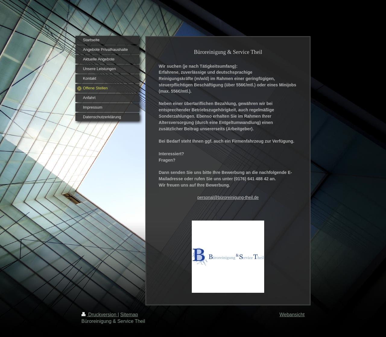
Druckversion (99, 314)
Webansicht (292, 314)
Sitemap (129, 314)
